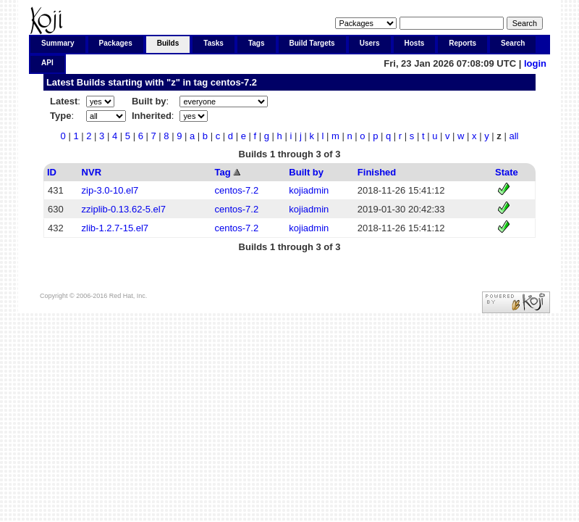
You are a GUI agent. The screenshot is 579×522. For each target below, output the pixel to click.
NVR (91, 172)
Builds (168, 43)
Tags (256, 43)
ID (51, 172)
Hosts (415, 43)
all (513, 135)
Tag (222, 172)
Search (513, 43)
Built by (306, 172)
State (506, 172)
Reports (462, 43)
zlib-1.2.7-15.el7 (115, 228)
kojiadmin (309, 190)
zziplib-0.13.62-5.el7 (124, 209)
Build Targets (312, 43)
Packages (115, 43)
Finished (377, 172)
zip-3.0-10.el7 (110, 190)
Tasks (213, 43)
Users (370, 43)
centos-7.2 (234, 82)
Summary (58, 43)
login (535, 63)
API (47, 63)
